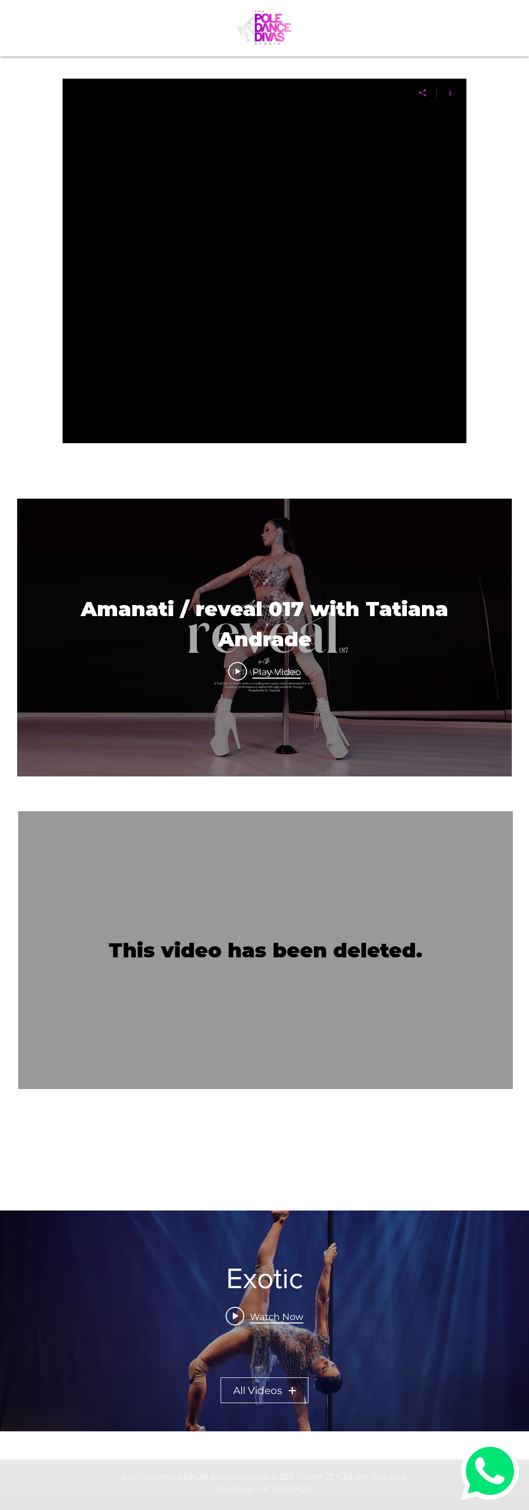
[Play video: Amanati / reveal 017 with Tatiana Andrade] (264, 1316)
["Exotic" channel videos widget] (264, 1321)
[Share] (423, 93)
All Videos (264, 1390)
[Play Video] (264, 671)
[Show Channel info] (446, 93)
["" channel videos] (264, 274)
